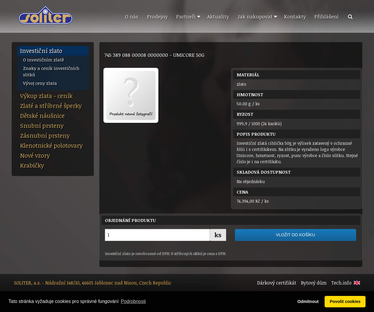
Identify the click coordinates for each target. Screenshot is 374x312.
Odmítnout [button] (308, 301)
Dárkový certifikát (276, 283)
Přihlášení (326, 16)
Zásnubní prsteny (45, 135)
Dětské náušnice (42, 115)
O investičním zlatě (43, 60)
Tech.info (341, 283)
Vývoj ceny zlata (40, 83)
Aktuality (218, 16)
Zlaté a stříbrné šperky (51, 105)
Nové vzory (35, 155)
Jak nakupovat (255, 16)
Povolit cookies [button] (345, 301)
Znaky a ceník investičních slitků (51, 71)
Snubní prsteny (42, 125)
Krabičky (32, 165)
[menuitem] (131, 17)
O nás (131, 16)
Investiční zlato (41, 50)
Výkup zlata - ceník (46, 96)
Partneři (186, 16)
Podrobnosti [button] (133, 301)
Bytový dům (314, 283)
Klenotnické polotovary (51, 145)
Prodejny (157, 16)
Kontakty (295, 16)
